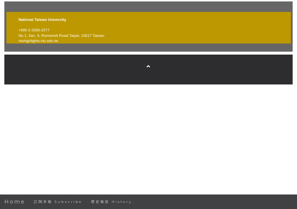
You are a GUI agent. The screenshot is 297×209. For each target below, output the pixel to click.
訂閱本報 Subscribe (58, 201)
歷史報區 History (111, 201)
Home (14, 202)
